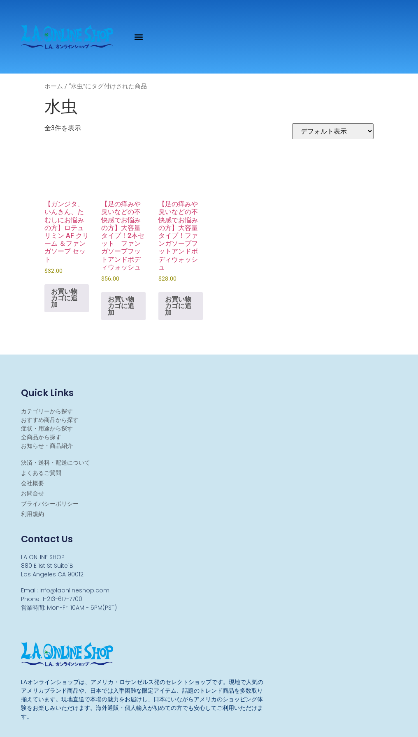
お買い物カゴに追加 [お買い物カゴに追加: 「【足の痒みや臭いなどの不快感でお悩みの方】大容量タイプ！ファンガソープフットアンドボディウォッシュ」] (178, 305)
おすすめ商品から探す (50, 420)
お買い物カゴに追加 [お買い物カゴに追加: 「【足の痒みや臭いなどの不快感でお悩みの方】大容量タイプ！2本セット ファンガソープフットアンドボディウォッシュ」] (121, 305)
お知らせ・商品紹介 (47, 446)
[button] (139, 37)
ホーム (53, 86)
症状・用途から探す (47, 428)
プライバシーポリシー (50, 504)
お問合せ (32, 493)
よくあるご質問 (41, 473)
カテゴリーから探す (47, 411)
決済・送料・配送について (55, 462)
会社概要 (32, 483)
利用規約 (32, 514)
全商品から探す (41, 437)
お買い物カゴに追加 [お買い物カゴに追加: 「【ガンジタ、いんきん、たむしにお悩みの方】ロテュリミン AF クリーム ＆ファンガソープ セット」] (64, 298)
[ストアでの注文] (333, 131)
